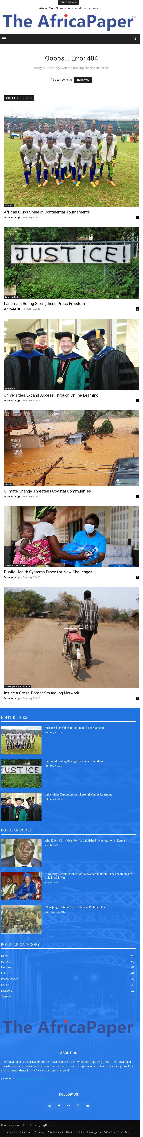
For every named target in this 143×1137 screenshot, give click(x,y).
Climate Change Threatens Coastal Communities (47, 491)
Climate (8, 484)
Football (9, 205)
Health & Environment (15, 565)
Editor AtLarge (12, 217)
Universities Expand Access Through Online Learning (51, 395)
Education (10, 388)
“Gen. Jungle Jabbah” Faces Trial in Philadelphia (75, 907)
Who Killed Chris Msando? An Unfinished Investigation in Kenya (85, 840)
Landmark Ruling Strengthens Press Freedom (44, 303)
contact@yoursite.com (30, 1079)
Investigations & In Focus (17, 686)
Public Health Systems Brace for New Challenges (48, 572)
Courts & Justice (13, 297)
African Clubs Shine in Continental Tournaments (68, 8)
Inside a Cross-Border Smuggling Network (41, 693)
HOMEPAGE (83, 80)
